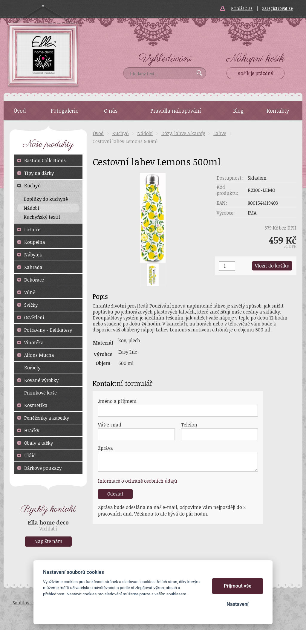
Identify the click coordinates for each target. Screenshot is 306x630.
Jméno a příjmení (117, 401)
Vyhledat (199, 73)
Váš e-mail (109, 424)
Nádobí (145, 133)
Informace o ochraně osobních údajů (137, 481)
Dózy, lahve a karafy (183, 133)
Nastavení (237, 604)
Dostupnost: (230, 178)
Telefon (189, 424)
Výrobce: (226, 213)
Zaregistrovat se (277, 8)
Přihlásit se (242, 8)
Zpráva (105, 448)
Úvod (98, 133)
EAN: (222, 203)
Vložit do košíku (272, 265)
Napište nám (48, 541)
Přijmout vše (238, 586)
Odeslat (115, 493)
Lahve (219, 133)
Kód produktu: (227, 190)
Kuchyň (120, 133)
